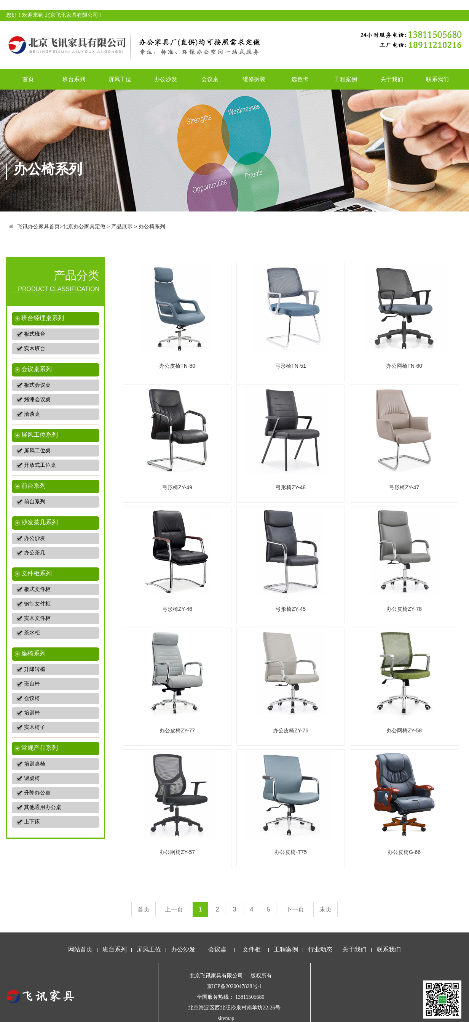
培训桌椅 (34, 764)
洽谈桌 (32, 414)
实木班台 (34, 348)
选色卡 (299, 79)
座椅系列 (33, 653)
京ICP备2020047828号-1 (234, 986)
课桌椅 (32, 778)
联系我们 (437, 79)
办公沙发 (165, 79)
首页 (28, 79)
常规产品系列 (39, 748)
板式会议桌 (37, 385)
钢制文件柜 (37, 604)
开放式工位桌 (40, 465)
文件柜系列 (36, 573)
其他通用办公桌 (42, 807)
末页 (325, 909)
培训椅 (32, 713)
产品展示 (121, 226)
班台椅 (32, 684)
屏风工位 (119, 79)
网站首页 (80, 949)
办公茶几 (34, 553)
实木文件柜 (37, 618)
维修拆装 (253, 79)
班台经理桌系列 (42, 318)
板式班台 (34, 334)
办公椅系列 (152, 226)
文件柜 (251, 949)
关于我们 (391, 79)
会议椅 (32, 698)
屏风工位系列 (39, 434)
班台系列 (73, 79)
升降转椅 (34, 669)
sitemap (226, 1018)
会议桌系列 (36, 369)
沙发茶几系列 (39, 522)
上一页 (174, 909)
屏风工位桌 (37, 450)
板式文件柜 (37, 589)
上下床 (32, 822)
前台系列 (33, 485)
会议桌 (210, 79)
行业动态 (320, 949)
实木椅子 (34, 727)
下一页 (295, 909)
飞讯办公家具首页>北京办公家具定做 (61, 226)
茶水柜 (32, 633)
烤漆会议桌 (37, 399)
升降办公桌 (37, 793)
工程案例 (345, 79)
